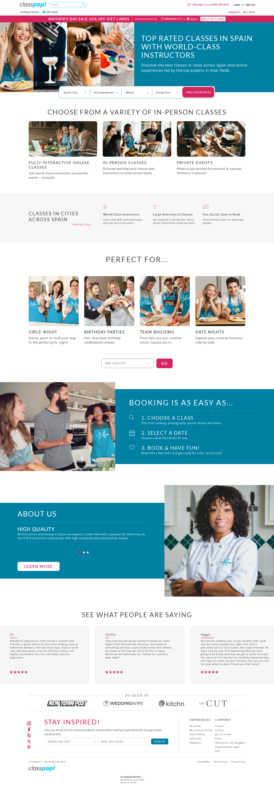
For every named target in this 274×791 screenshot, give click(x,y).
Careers (219, 730)
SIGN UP (159, 741)
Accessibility (203, 761)
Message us (199, 4)
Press (218, 738)
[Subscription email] (124, 741)
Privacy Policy (238, 761)
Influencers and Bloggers (230, 742)
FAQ (217, 751)
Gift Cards (50, 12)
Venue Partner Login (227, 747)
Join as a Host (223, 734)
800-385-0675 (221, 4)
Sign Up (250, 4)
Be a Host (249, 12)
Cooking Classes (29, 12)
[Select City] (94, 95)
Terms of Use (220, 761)
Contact (219, 726)
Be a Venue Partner (201, 730)
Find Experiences (198, 92)
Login (236, 4)
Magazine (234, 12)
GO (164, 363)
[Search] (68, 4)
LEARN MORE (38, 578)
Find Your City (81, 224)
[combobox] (71, 741)
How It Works (197, 734)
